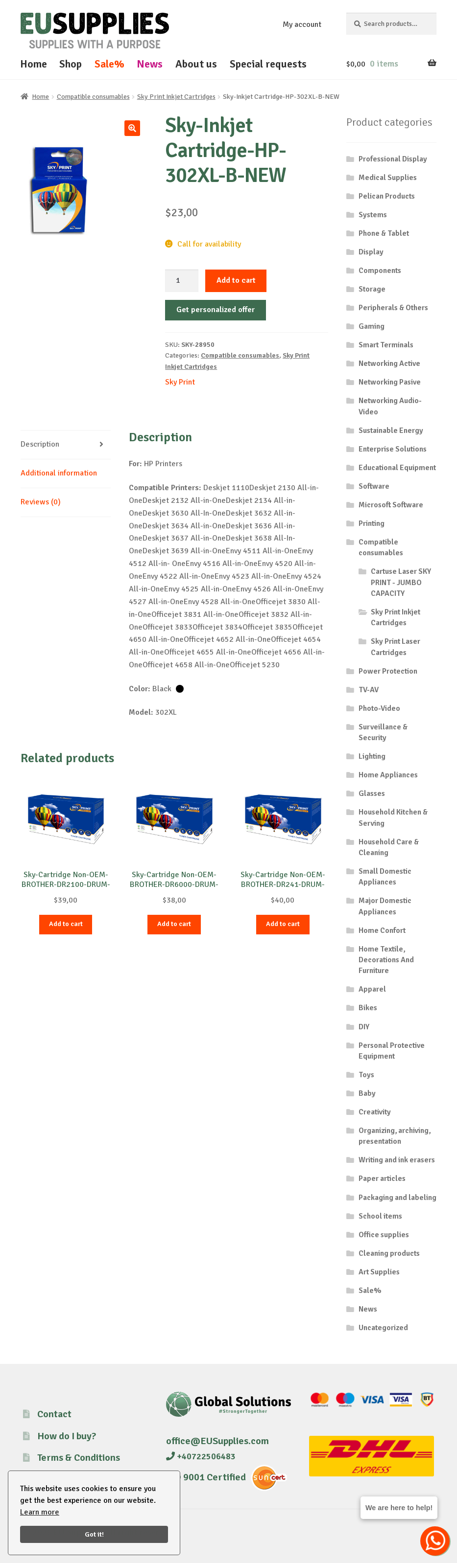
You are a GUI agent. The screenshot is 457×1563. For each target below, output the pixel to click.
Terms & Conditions (78, 1457)
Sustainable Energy (391, 430)
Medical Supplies (388, 177)
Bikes (368, 1008)
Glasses (372, 793)
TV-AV (369, 690)
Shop (70, 63)
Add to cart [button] (66, 924)
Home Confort (382, 930)
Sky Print (180, 382)
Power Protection (388, 671)
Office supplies (384, 1235)
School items (380, 1216)
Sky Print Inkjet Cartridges (176, 96)
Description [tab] (40, 444)
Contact (54, 1414)
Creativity (375, 1112)
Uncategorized (383, 1328)
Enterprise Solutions (393, 449)
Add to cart (236, 280)
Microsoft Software (391, 505)
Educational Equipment (397, 468)
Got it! (94, 1534)
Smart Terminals (386, 345)
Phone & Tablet (384, 233)
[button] (132, 128)
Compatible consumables (93, 96)
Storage (372, 289)
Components (380, 270)
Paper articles (382, 1178)
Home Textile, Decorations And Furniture (386, 960)
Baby (367, 1093)
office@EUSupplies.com (217, 1441)
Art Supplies (379, 1272)
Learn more (39, 1512)
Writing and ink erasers (397, 1160)
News (150, 63)
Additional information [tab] (59, 473)
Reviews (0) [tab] (41, 502)
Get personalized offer (215, 310)
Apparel (372, 989)
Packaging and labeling (397, 1197)
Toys (366, 1075)
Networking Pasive (390, 382)
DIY (364, 1027)
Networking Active (389, 363)
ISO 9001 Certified (206, 1477)
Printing (372, 523)
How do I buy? (66, 1436)
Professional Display (393, 159)
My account (302, 24)
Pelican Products (387, 196)
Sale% (109, 63)
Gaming (372, 326)
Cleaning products (389, 1253)
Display (371, 252)
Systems (373, 215)
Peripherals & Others (393, 308)
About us (196, 63)
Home (33, 63)
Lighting (372, 756)
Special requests (268, 63)
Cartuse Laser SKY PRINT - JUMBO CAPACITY (401, 582)
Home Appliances (388, 775)
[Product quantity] (181, 281)
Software (374, 486)
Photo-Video (379, 708)
